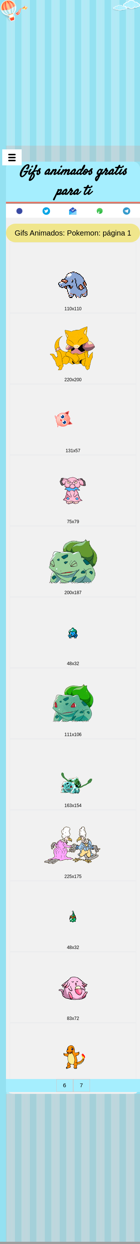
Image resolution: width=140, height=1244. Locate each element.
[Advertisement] (70, 69)
